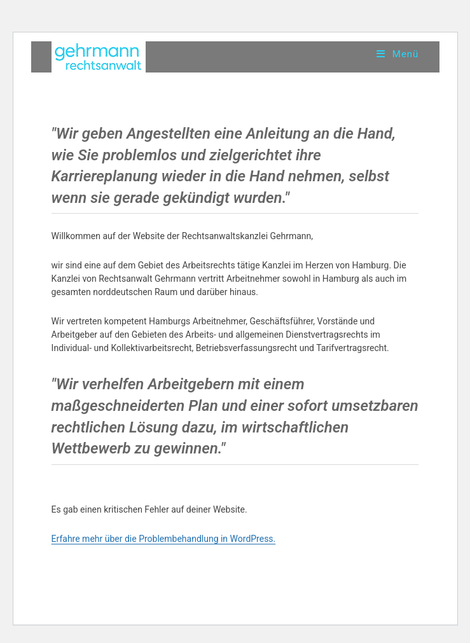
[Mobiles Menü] (397, 54)
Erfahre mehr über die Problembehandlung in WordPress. (164, 539)
